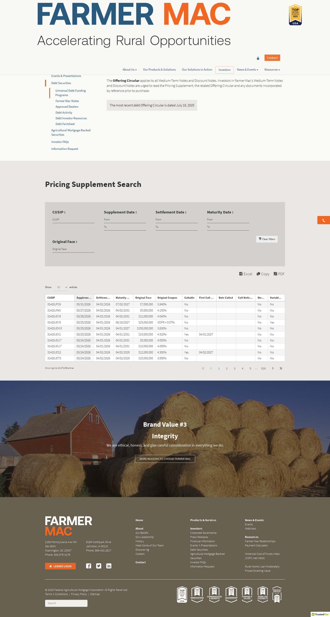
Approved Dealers (67, 107)
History (140, 541)
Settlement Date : (171, 212)
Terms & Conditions (56, 594)
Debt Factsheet (65, 124)
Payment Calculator (256, 545)
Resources (272, 18)
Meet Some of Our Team (150, 545)
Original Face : (64, 241)
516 (263, 368)
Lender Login (60, 566)
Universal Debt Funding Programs (70, 93)
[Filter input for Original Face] (73, 249)
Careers (140, 554)
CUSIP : (58, 212)
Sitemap (95, 594)
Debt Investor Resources (71, 118)
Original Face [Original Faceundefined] (143, 297)
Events (249, 524)
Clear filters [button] (268, 239)
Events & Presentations (66, 76)
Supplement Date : (120, 212)
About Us (130, 18)
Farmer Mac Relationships (260, 541)
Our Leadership (145, 537)
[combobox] (60, 287)
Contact (272, 11)
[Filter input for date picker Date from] (125, 219)
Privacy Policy (79, 594)
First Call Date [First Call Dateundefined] (207, 297)
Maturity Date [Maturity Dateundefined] (124, 297)
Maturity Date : (220, 212)
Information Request (64, 149)
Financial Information (65, 69)
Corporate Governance (66, 55)
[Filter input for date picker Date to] (125, 227)
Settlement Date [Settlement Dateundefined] (104, 297)
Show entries (61, 287)
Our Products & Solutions (159, 18)
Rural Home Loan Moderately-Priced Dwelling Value (262, 569)
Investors (224, 18)
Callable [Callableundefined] (189, 297)
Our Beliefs (142, 533)
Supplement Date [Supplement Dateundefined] (85, 297)
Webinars (250, 529)
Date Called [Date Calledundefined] (226, 297)
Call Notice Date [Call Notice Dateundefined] (246, 297)
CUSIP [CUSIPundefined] (51, 297)
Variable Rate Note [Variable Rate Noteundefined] (277, 297)
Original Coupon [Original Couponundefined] (167, 297)
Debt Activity (64, 112)
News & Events (247, 18)
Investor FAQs (60, 142)
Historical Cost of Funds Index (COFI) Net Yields (262, 556)
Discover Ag (142, 550)
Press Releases (60, 62)
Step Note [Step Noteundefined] (263, 297)
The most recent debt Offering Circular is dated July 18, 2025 (152, 105)
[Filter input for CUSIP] (73, 219)
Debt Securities (61, 83)
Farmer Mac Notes (67, 101)
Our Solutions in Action (197, 18)
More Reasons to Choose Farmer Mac (165, 459)
